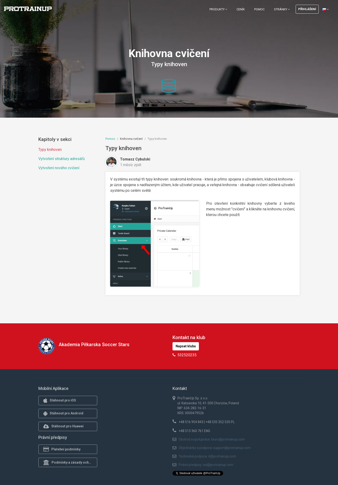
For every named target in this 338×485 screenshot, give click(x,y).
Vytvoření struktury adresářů (61, 158)
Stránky (282, 9)
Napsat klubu (186, 346)
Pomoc (259, 9)
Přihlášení (307, 9)
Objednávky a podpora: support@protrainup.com (215, 448)
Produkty (218, 9)
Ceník (241, 9)
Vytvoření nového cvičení (58, 168)
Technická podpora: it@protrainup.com (207, 456)
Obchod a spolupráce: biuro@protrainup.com (212, 439)
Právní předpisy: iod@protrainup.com (206, 465)
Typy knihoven (50, 149)
